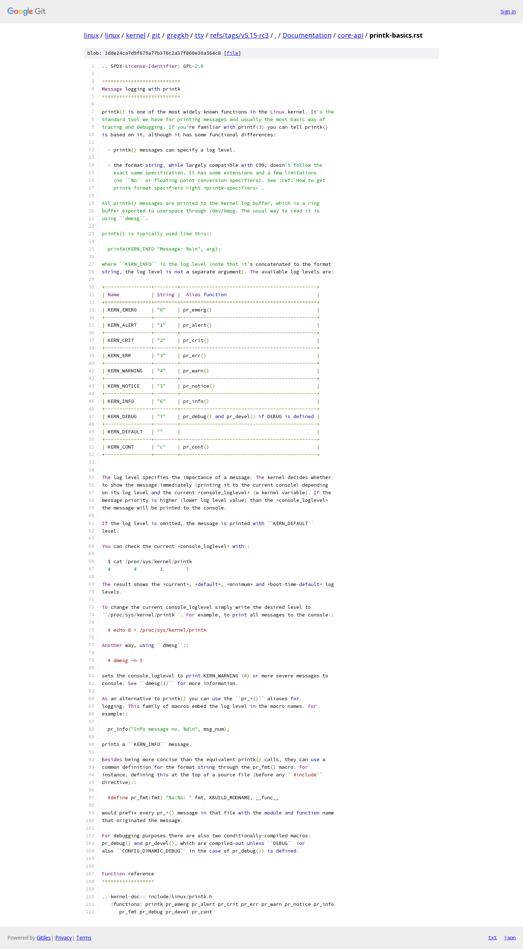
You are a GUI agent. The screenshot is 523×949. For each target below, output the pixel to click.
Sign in (508, 11)
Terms (83, 937)
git (156, 35)
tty (199, 35)
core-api (350, 35)
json (510, 937)
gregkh (177, 35)
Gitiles (44, 937)
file (232, 53)
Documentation (307, 35)
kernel (135, 35)
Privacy (63, 937)
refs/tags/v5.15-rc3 (239, 35)
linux (91, 35)
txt (492, 937)
